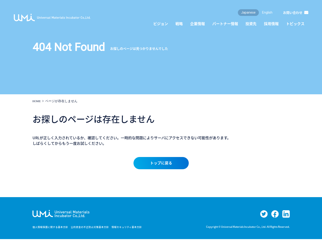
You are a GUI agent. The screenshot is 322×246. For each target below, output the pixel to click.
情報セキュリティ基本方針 (134, 234)
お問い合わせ (292, 12)
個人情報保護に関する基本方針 (51, 234)
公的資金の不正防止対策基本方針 (94, 234)
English (267, 12)
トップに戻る (161, 164)
